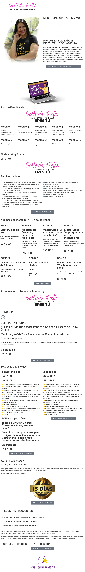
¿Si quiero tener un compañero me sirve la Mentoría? (20, 521)
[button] (42, 517)
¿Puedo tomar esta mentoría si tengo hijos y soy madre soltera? (23, 517)
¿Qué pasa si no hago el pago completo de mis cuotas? (20, 525)
